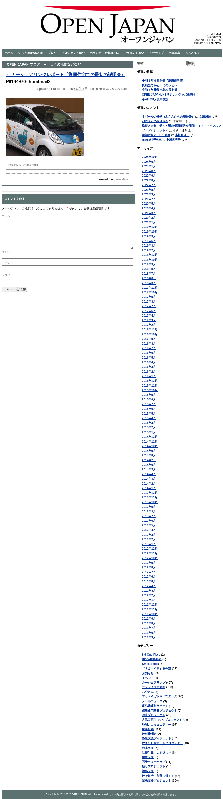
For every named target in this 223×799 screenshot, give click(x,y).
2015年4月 (149, 418)
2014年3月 (149, 478)
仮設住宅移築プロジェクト (159, 710)
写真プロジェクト (153, 715)
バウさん (148, 692)
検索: (140, 63)
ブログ (52, 53)
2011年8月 (149, 623)
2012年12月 (150, 548)
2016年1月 (149, 376)
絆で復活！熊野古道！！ (158, 776)
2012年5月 (149, 581)
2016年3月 (149, 367)
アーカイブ (156, 53)
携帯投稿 (148, 729)
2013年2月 (149, 539)
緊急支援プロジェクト (156, 780)
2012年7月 (149, 572)
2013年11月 (150, 497)
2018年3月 (149, 283)
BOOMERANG (152, 659)
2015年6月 (149, 409)
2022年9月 (149, 175)
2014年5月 (149, 469)
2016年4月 (149, 362)
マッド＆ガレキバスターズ (159, 696)
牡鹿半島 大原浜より (156, 752)
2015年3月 (149, 423)
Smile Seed (150, 664)
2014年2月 (149, 483)
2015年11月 (150, 385)
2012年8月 (149, 567)
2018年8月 (149, 269)
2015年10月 (150, 390)
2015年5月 (149, 413)
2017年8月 (149, 301)
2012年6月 (149, 576)
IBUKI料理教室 (152, 139)
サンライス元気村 (153, 687)
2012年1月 (149, 600)
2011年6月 (149, 632)
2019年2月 (149, 250)
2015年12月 (150, 380)
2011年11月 (150, 609)
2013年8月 (149, 511)
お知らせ (148, 673)
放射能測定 (149, 734)
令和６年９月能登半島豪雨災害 (162, 80)
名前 (6, 257)
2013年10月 (150, 502)
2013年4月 (149, 530)
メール (7, 268)
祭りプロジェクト (153, 766)
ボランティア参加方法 (104, 53)
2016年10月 (150, 334)
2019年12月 (150, 227)
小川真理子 (182, 135)
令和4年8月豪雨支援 (155, 99)
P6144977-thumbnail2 (23, 164)
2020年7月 (149, 199)
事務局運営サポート (155, 706)
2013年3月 (149, 535)
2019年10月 (150, 231)
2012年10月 (150, 558)
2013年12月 (150, 493)
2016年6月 (149, 353)
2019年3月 (149, 245)
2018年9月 (149, 264)
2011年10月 (150, 614)
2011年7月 (149, 628)
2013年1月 (149, 544)
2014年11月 (150, 441)
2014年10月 (150, 446)
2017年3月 (149, 320)
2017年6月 (149, 311)
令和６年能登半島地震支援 (159, 90)
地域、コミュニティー (156, 724)
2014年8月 (149, 455)
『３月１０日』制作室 (156, 668)
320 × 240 (113, 89)
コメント (8, 216)
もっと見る (192, 53)
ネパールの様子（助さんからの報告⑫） (168, 116)
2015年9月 (149, 395)
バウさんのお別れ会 (155, 121)
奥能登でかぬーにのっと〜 (159, 85)
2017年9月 (149, 297)
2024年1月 (149, 166)
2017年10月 (150, 292)
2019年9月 (149, 236)
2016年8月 (149, 343)
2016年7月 (149, 348)
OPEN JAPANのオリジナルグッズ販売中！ (170, 94)
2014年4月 (149, 474)
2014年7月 (149, 460)
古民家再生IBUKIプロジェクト (162, 719)
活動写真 (174, 53)
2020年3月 (149, 213)
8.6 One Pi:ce (151, 654)
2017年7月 (149, 306)
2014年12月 (150, 437)
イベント (148, 678)
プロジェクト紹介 (73, 53)
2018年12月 (150, 255)
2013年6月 (149, 520)
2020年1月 (149, 222)
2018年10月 (150, 259)
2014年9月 (149, 450)
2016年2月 (149, 371)
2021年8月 (149, 189)
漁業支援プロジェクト (156, 738)
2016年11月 (150, 329)
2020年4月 (149, 208)
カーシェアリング (153, 682)
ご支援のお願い (134, 53)
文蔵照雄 (205, 116)
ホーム (9, 53)
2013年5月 (149, 525)
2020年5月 (149, 203)
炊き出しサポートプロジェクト (162, 743)
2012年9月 (149, 563)
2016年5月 (149, 357)
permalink (121, 179)
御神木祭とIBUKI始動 (156, 135)
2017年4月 (149, 315)
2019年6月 (149, 241)
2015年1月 (149, 432)
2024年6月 (149, 162)
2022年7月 (149, 185)
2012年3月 (149, 590)
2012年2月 (149, 595)
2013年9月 (149, 507)
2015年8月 (149, 399)
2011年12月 (150, 604)
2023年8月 (149, 171)
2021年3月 (149, 194)
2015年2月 (149, 427)
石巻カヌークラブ (153, 762)
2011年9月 (149, 618)
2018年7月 (149, 273)
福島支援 (148, 771)
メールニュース (152, 701)
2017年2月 (149, 325)
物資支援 (148, 757)
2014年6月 (149, 465)
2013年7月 (149, 516)
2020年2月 (149, 217)
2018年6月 (149, 278)
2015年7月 (149, 404)
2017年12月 (150, 287)
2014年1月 (149, 488)
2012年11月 (150, 553)
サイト (6, 280)
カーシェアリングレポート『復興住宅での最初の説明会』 (65, 74)
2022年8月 (149, 180)
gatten (43, 89)
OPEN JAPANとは (30, 53)
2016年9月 (149, 339)
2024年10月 (150, 157)
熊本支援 (148, 748)
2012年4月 (149, 586)
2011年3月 (149, 637)
